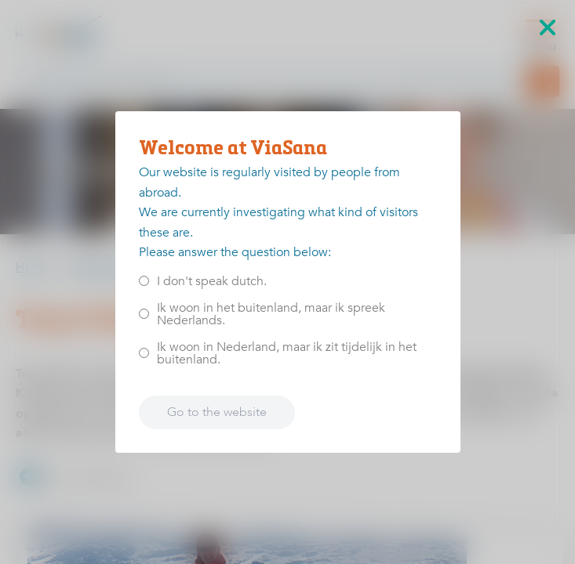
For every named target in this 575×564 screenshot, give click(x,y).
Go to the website (217, 412)
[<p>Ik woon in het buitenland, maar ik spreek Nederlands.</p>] (144, 314)
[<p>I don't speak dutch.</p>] (144, 281)
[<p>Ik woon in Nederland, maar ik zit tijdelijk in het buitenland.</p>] (144, 353)
